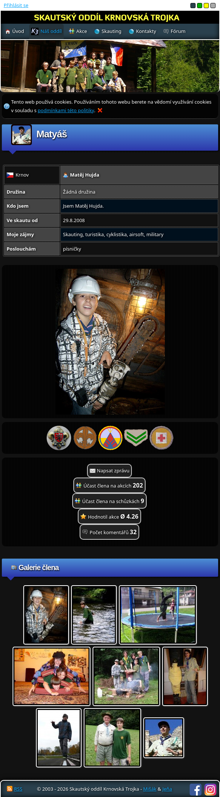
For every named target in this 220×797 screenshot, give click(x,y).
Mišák (150, 789)
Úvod (18, 31)
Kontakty (146, 31)
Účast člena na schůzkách (113, 501)
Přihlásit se (16, 5)
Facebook (195, 790)
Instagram (210, 790)
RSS (18, 789)
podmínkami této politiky (66, 110)
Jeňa (167, 789)
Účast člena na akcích (113, 485)
